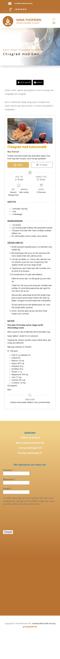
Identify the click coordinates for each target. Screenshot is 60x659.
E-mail (7, 488)
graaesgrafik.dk (30, 626)
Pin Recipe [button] (41, 165)
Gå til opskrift (24, 82)
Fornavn (8, 470)
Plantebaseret (25, 50)
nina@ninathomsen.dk (24, 3)
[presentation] (14, 517)
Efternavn (9, 479)
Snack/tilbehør (38, 50)
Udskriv (38, 82)
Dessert (6, 50)
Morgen (14, 50)
